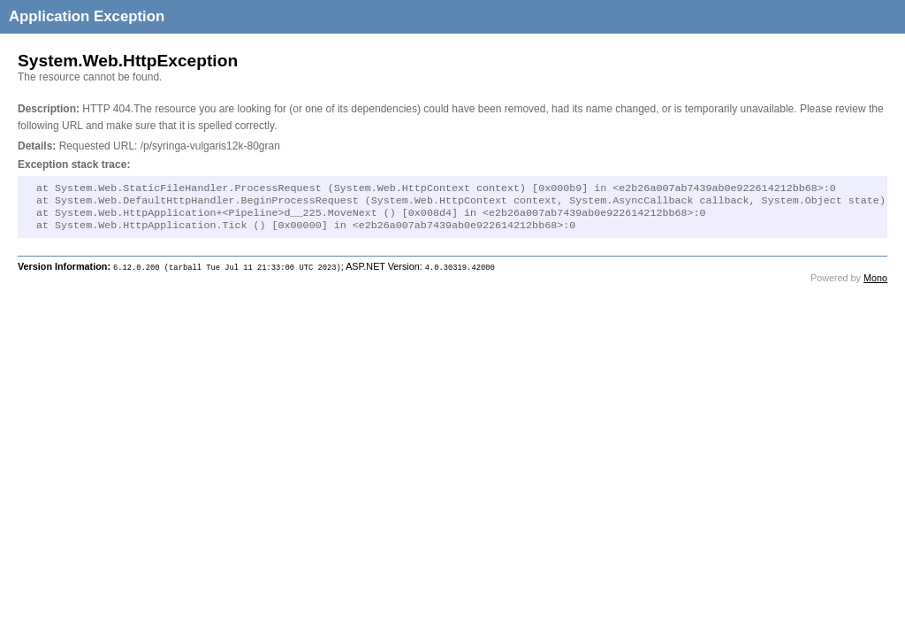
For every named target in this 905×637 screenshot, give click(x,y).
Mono (875, 285)
